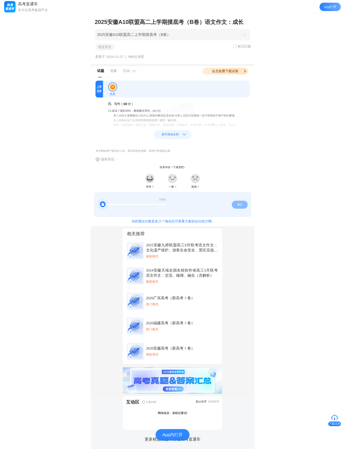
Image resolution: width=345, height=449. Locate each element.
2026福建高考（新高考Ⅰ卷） (170, 323)
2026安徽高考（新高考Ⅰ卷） (170, 348)
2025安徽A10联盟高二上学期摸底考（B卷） (134, 35)
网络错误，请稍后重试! (172, 413)
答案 (113, 71)
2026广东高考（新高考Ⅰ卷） (170, 298)
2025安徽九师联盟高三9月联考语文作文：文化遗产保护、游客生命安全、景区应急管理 (182, 248)
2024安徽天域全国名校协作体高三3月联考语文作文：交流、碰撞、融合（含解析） (182, 273)
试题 (100, 71)
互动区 (132, 401)
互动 (130, 71)
